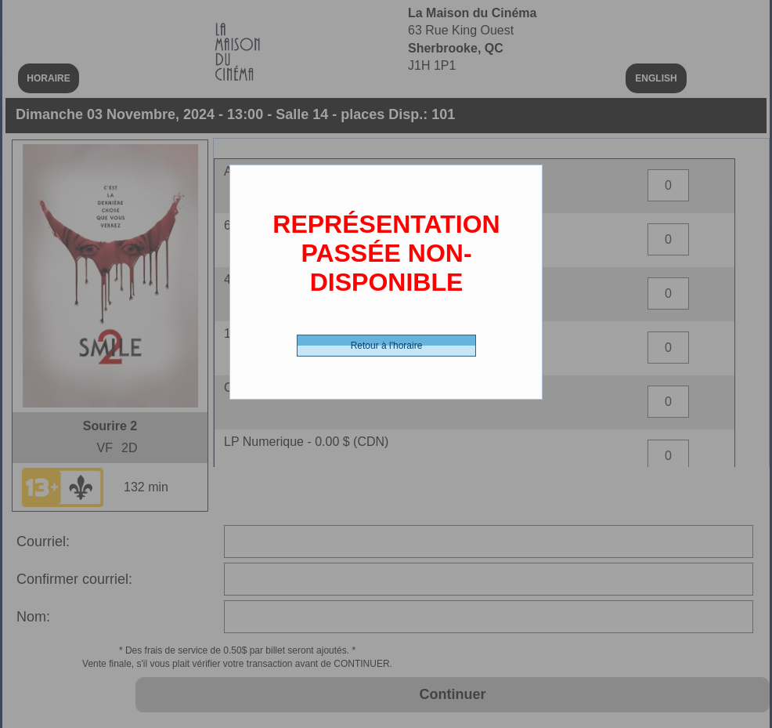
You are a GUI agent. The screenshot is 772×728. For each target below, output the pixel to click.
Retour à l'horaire (387, 345)
